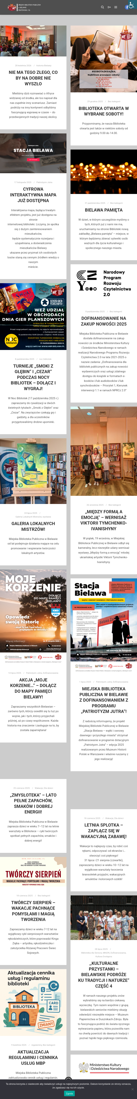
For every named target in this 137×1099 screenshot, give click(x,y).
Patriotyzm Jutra (44, 182)
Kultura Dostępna (104, 965)
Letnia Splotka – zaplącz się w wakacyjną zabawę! (103, 832)
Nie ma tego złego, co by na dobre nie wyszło (33, 78)
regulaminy (34, 1039)
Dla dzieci (40, 794)
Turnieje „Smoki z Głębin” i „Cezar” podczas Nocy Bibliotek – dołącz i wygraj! (33, 377)
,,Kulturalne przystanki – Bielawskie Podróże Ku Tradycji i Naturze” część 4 (104, 973)
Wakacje (36, 794)
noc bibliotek (45, 359)
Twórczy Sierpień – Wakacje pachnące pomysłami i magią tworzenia (33, 911)
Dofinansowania (50, 673)
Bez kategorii (114, 101)
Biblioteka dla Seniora (98, 963)
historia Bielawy (43, 65)
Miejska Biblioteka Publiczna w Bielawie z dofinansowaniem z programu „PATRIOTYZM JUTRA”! (103, 700)
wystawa (47, 516)
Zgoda (69, 1093)
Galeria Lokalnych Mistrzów (28, 516)
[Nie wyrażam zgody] (132, 1089)
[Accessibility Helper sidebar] (132, 4)
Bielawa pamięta (103, 210)
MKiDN (104, 963)
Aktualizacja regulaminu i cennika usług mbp (33, 1045)
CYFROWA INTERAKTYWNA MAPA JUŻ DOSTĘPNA (33, 195)
